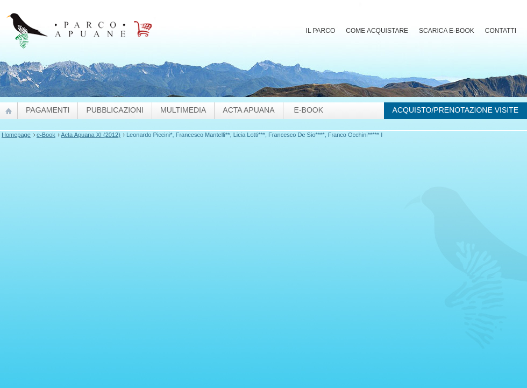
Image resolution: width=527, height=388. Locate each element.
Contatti (500, 30)
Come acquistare (377, 30)
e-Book (308, 110)
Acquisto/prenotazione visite (455, 110)
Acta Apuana (248, 110)
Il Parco (321, 30)
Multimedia (183, 110)
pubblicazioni (115, 110)
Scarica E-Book (446, 30)
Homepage (16, 134)
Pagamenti (47, 110)
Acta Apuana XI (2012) (90, 134)
